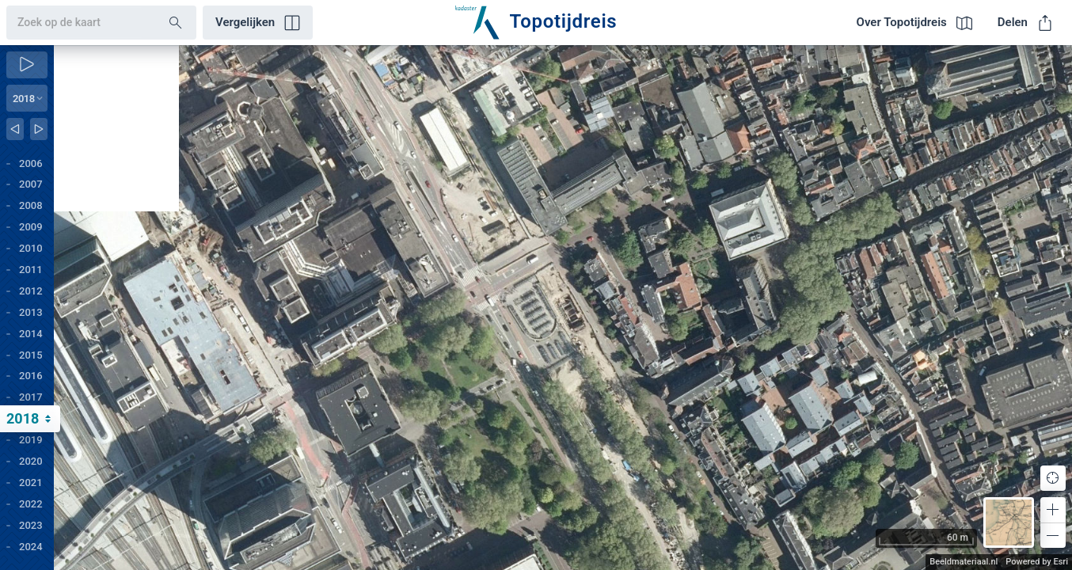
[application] (563, 307)
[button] (1053, 509)
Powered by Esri (1036, 562)
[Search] (175, 23)
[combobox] (74, 23)
